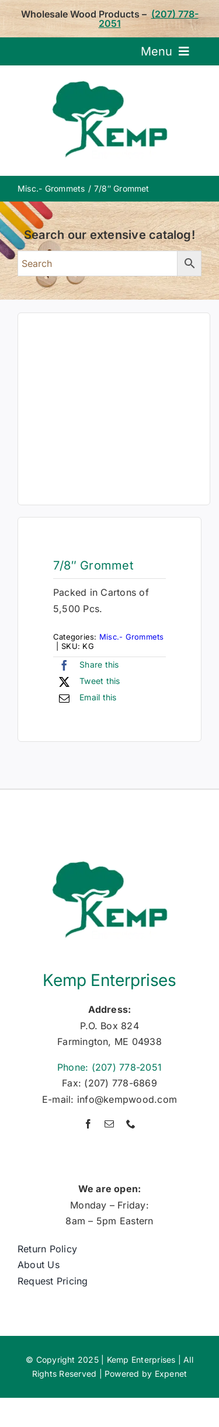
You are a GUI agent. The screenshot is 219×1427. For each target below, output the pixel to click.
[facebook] (88, 1124)
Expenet (171, 1374)
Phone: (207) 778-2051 (109, 1067)
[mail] (109, 1124)
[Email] (85, 698)
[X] (86, 681)
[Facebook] (86, 665)
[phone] (130, 1124)
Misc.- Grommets (131, 636)
